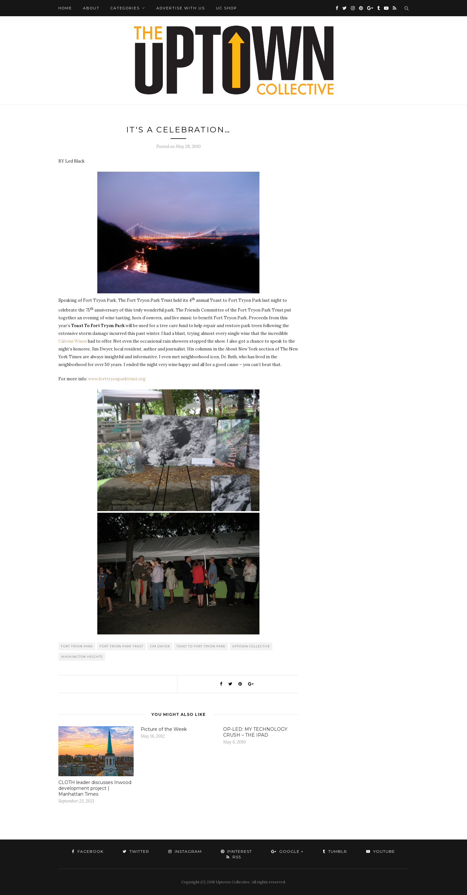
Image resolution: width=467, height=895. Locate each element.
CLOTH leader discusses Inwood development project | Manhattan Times (94, 788)
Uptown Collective (251, 646)
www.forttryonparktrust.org (117, 379)
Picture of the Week (164, 729)
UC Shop (226, 8)
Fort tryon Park (77, 646)
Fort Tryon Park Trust (121, 646)
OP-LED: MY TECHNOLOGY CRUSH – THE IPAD (255, 732)
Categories (125, 8)
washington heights (82, 656)
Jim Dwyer (160, 646)
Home (65, 8)
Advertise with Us (180, 8)
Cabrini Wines (73, 341)
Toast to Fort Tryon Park (201, 646)
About (91, 8)
